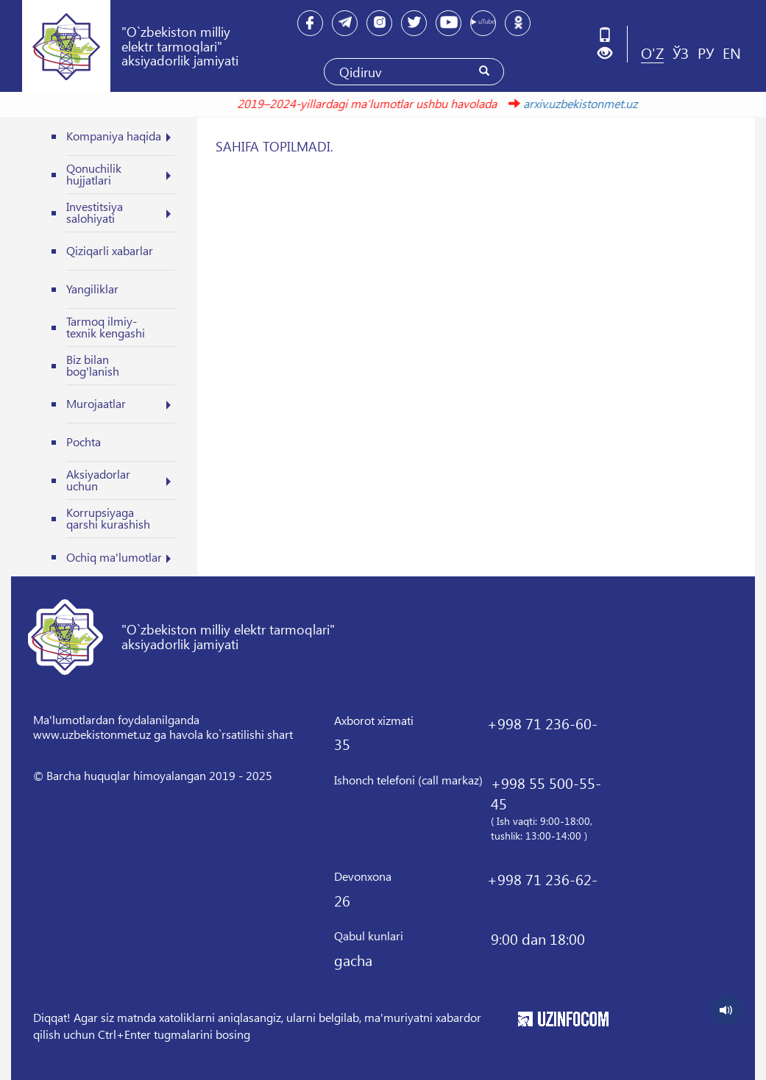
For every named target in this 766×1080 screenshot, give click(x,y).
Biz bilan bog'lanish (92, 365)
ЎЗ (681, 52)
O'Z (652, 52)
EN (732, 52)
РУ (706, 52)
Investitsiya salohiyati (94, 212)
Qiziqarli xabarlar (109, 250)
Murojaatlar (96, 403)
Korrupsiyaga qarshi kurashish (108, 518)
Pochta (83, 441)
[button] (610, 53)
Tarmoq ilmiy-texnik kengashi (105, 326)
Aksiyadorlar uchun (98, 479)
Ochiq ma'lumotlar (114, 557)
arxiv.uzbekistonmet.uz (575, 103)
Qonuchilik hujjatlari (93, 173)
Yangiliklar (92, 288)
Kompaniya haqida (113, 135)
